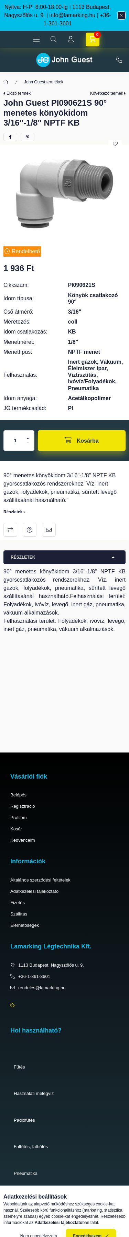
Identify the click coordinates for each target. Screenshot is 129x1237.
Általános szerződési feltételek (40, 880)
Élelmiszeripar (28, 1199)
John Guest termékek (43, 82)
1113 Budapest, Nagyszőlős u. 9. (51, 965)
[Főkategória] (5, 82)
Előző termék (19, 93)
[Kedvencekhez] (115, 144)
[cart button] (92, 39)
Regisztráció (22, 806)
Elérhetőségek (24, 925)
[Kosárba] (82, 440)
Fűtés (19, 1067)
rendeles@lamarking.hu (42, 987)
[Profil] (71, 39)
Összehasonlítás (10, 530)
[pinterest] (27, 137)
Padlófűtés (24, 1120)
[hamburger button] (36, 39)
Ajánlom (49, 530)
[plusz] (28, 438)
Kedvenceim (22, 840)
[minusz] (28, 443)
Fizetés (17, 902)
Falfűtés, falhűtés (31, 1146)
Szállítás (18, 914)
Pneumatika (25, 1173)
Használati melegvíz (34, 1093)
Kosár (16, 828)
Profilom (18, 817)
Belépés (18, 794)
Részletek (12, 512)
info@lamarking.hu (73, 15)
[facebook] (10, 137)
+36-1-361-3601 (119, 60)
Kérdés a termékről (29, 530)
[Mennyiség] (15, 441)
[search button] (54, 39)
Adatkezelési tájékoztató (34, 891)
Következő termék (106, 93)
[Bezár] (121, 15)
